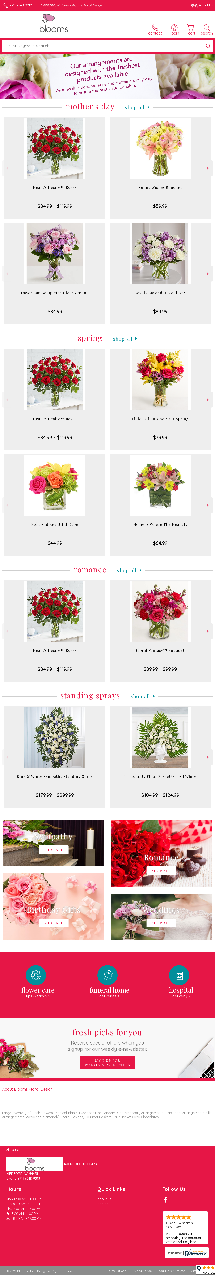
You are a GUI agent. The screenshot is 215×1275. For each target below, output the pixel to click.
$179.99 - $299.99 (55, 795)
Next (208, 168)
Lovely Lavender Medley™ (160, 292)
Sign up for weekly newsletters (107, 1062)
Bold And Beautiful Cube (54, 524)
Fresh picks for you (107, 1039)
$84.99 (55, 311)
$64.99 (160, 543)
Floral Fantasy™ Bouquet (160, 650)
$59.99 (160, 206)
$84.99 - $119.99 (55, 206)
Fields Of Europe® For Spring (160, 418)
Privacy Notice (141, 1271)
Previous (6, 168)
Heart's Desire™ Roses (55, 187)
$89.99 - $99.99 (160, 669)
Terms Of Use (116, 1271)
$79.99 (160, 437)
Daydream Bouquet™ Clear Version (55, 292)
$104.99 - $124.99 (160, 795)
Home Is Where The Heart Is (160, 524)
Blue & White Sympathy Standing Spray (55, 776)
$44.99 (55, 543)
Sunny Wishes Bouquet (160, 187)
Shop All (135, 107)
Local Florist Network (171, 1271)
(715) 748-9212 (21, 5)
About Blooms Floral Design (27, 1089)
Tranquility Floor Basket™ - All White (160, 776)
